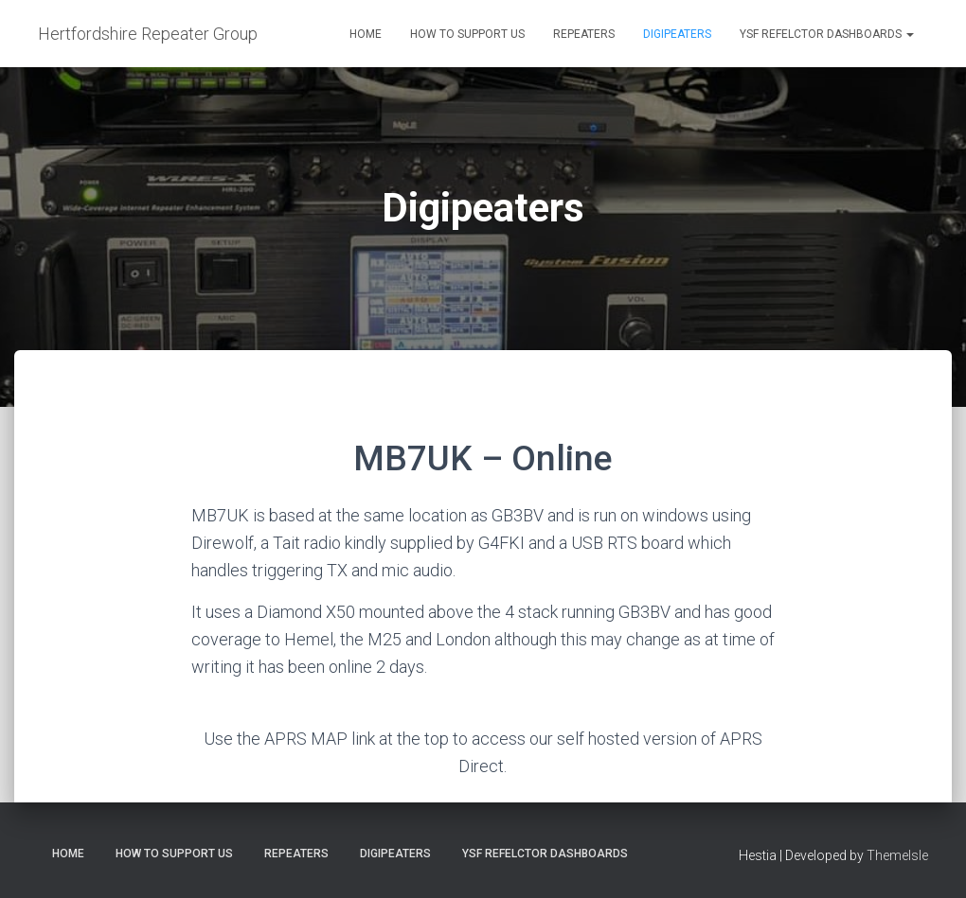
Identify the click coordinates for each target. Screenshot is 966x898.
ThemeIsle (897, 855)
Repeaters (584, 34)
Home (365, 34)
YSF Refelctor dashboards (827, 34)
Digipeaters (677, 34)
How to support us (467, 34)
